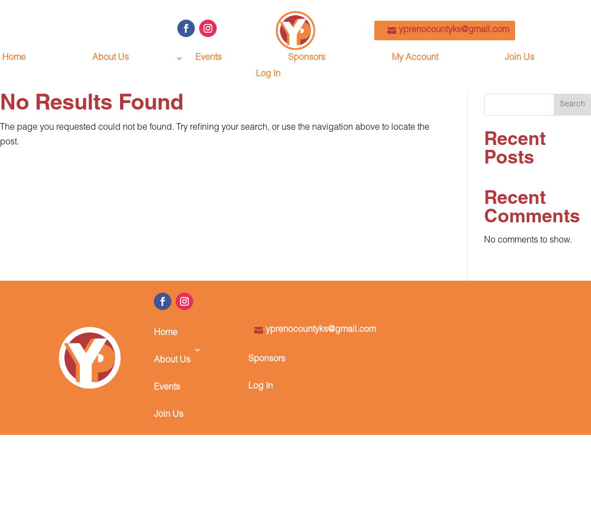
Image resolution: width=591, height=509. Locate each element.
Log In (268, 75)
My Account (415, 58)
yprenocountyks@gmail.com (454, 30)
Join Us (519, 58)
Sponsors (306, 58)
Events (208, 58)
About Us (110, 58)
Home (14, 58)
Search (572, 104)
